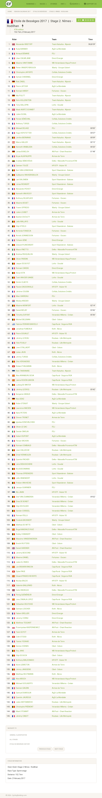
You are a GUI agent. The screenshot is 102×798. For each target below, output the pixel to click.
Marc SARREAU (22, 296)
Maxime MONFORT (23, 305)
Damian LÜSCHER (23, 609)
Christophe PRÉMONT (24, 707)
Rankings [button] (31, 4)
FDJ (53, 54)
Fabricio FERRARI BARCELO (27, 324)
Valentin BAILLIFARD (24, 585)
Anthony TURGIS (22, 124)
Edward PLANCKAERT (24, 245)
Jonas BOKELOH (22, 152)
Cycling (14, 4)
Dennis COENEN (22, 646)
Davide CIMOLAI (22, 431)
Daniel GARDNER (22, 548)
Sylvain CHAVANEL (23, 77)
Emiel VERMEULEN (23, 455)
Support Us (90, 4)
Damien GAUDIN (22, 688)
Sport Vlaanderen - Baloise (62, 170)
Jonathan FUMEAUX (24, 329)
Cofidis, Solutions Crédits (62, 72)
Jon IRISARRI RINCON (24, 567)
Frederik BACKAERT (24, 520)
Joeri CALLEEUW (22, 450)
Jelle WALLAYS (22, 222)
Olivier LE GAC (21, 427)
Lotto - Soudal (57, 105)
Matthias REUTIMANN (24, 674)
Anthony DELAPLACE (24, 198)
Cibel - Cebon (57, 319)
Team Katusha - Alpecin (61, 44)
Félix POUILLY (21, 343)
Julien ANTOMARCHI (24, 702)
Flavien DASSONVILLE (24, 287)
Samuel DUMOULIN (23, 693)
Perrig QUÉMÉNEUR (24, 595)
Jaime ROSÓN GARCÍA (25, 380)
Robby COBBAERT (23, 534)
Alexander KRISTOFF (24, 44)
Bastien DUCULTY (23, 217)
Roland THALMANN (23, 366)
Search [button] (75, 4)
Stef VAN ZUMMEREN (24, 497)
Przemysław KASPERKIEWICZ (28, 627)
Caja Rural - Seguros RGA (62, 324)
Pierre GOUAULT (22, 333)
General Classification (18, 735)
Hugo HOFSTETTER (24, 133)
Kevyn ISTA (20, 273)
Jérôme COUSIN (22, 292)
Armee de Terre (58, 156)
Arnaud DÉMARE (22, 54)
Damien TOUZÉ (22, 166)
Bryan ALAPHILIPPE (24, 156)
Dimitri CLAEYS (22, 282)
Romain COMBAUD (23, 445)
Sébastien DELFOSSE (24, 604)
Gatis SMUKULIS (22, 590)
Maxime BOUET (22, 203)
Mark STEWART (22, 711)
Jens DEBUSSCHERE (24, 464)
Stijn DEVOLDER (22, 506)
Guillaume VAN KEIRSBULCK (27, 175)
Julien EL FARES (22, 562)
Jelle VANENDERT (23, 478)
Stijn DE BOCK (21, 655)
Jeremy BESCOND (23, 553)
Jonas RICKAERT (22, 184)
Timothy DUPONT (23, 315)
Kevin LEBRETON (22, 665)
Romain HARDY (22, 91)
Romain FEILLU (22, 515)
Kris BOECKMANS (23, 469)
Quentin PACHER (22, 459)
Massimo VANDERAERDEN (26, 539)
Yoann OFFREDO (22, 208)
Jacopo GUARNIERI (23, 487)
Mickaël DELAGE (22, 128)
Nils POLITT (20, 96)
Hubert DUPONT (22, 436)
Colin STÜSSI (21, 637)
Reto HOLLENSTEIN (23, 100)
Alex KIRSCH (21, 679)
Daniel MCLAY (21, 310)
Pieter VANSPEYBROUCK (26, 68)
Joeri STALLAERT (23, 347)
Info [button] (63, 4)
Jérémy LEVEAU (22, 338)
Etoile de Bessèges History (20, 744)
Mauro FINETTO (22, 250)
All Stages (14, 739)
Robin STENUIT (22, 403)
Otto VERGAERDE (23, 361)
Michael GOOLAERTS (24, 683)
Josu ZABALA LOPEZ (24, 599)
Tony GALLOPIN (22, 105)
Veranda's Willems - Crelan (62, 315)
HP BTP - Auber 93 (59, 166)
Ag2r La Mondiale (59, 49)
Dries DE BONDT (22, 501)
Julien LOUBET (22, 212)
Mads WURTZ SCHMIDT (25, 110)
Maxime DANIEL (22, 557)
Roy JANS (20, 651)
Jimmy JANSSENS (23, 669)
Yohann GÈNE (21, 240)
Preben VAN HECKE (23, 483)
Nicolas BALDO (22, 581)
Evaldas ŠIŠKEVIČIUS (24, 161)
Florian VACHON (22, 441)
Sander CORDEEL (23, 511)
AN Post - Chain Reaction (62, 152)
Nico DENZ (20, 399)
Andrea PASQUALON (24, 254)
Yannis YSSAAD (22, 641)
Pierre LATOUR (22, 86)
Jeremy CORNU (22, 618)
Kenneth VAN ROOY (24, 194)
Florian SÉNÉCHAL (23, 119)
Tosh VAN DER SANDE (24, 278)
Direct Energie (57, 58)
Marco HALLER (22, 142)
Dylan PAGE (20, 571)
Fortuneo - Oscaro (59, 91)
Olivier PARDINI (22, 259)
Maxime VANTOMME (24, 63)
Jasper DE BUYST (23, 264)
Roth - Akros (57, 329)
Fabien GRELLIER (22, 613)
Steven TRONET (22, 417)
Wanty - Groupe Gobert (61, 68)
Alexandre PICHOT (23, 189)
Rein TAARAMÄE (23, 371)
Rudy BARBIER (22, 49)
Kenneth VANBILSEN (24, 147)
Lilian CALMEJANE (23, 58)
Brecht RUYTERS (23, 543)
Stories (53, 4)
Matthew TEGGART (23, 623)
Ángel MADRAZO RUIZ (25, 529)
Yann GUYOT (21, 632)
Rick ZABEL (20, 82)
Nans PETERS (21, 413)
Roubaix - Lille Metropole (61, 338)
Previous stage (45, 749)
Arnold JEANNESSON (24, 236)
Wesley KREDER (22, 301)
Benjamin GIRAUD (23, 394)
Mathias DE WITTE (23, 525)
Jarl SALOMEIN (22, 180)
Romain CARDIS (22, 268)
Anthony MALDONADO (25, 660)
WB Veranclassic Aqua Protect (64, 63)
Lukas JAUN (21, 352)
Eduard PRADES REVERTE (26, 576)
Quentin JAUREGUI (23, 697)
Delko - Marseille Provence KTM (64, 161)
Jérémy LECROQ (22, 389)
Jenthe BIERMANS (23, 138)
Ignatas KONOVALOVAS (25, 422)
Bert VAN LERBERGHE (24, 170)
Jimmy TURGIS (22, 357)
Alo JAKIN (20, 492)
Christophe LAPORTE (24, 72)
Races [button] (43, 4)
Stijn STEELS (21, 226)
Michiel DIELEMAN (23, 319)
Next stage (59, 749)
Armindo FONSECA (23, 231)
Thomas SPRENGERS (24, 473)
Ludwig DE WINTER (23, 385)
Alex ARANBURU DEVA (25, 375)
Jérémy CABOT (22, 716)
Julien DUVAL (21, 114)
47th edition (19, 29)
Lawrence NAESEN (23, 408)
